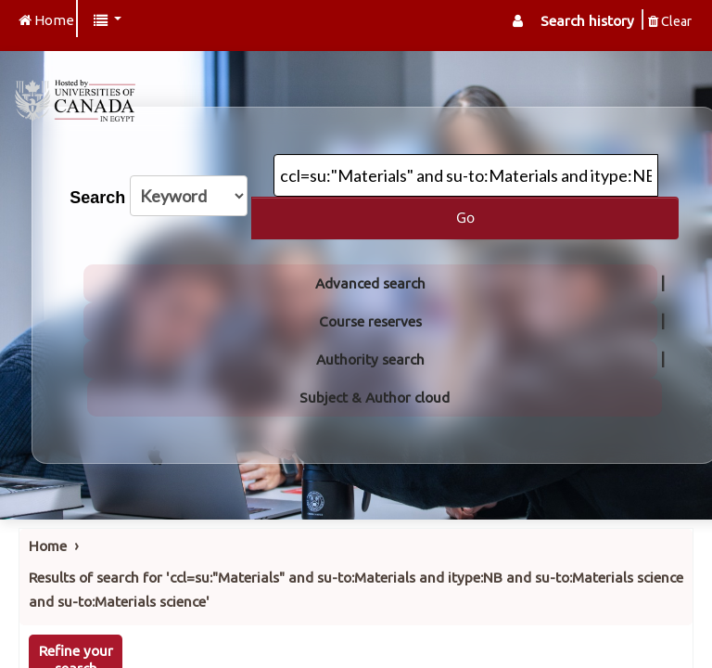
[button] (107, 21)
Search (97, 197)
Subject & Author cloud (374, 397)
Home (48, 546)
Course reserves (370, 321)
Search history (587, 21)
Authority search (370, 359)
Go (465, 217)
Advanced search (370, 283)
